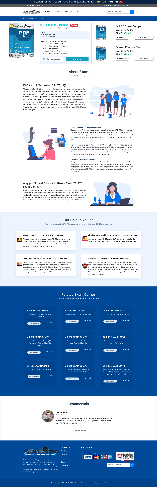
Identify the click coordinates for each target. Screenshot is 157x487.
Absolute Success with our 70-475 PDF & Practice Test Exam (112, 235)
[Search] (118, 12)
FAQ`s (78, 12)
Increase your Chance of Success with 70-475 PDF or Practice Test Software (101, 145)
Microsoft (33, 19)
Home (47, 12)
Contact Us (64, 466)
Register (118, 5)
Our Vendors (57, 12)
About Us (64, 451)
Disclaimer (64, 462)
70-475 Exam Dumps (92, 128)
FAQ (62, 458)
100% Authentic (77, 128)
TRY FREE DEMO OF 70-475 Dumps (84, 160)
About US (68, 12)
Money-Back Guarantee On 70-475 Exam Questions (43, 235)
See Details (49, 323)
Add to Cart (77, 59)
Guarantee (64, 454)
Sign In (107, 5)
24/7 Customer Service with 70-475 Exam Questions (109, 258)
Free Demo (144, 38)
